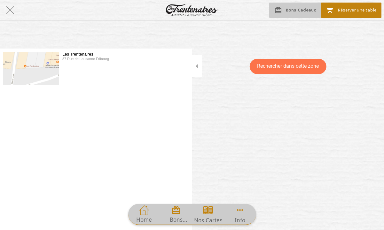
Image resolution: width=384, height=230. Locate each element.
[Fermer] (10, 10)
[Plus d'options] (240, 214)
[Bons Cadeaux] (295, 10)
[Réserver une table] (351, 10)
